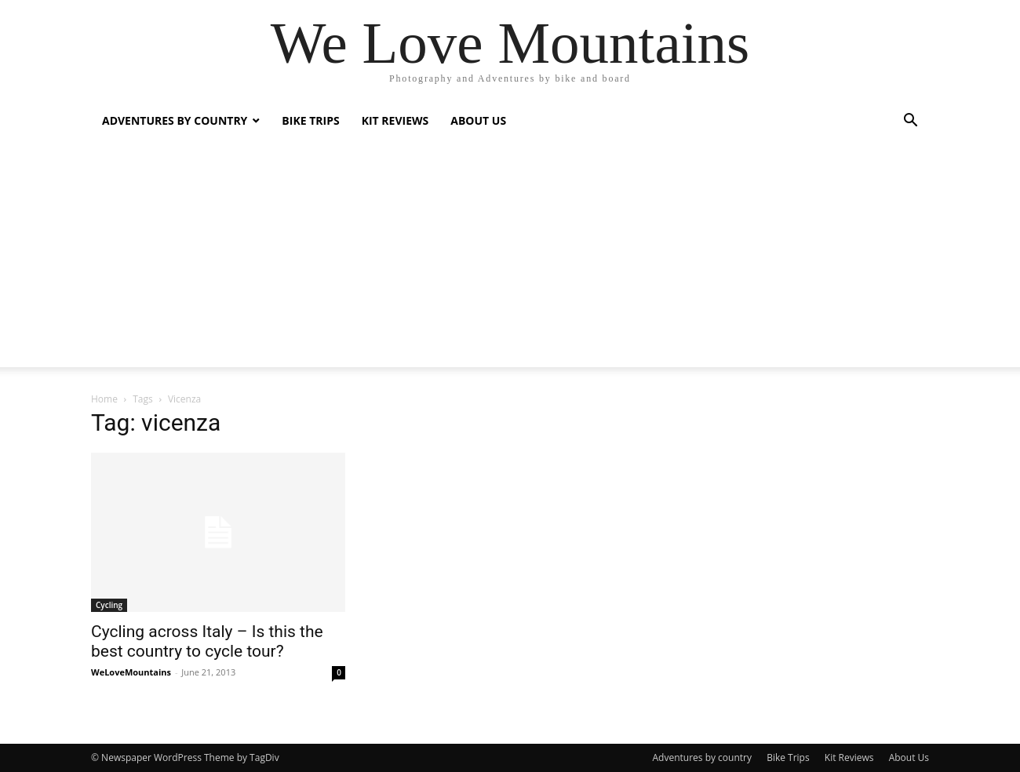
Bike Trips (310, 120)
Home (104, 399)
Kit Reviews (395, 120)
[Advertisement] (510, 257)
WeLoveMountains (131, 672)
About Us (478, 120)
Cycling (109, 604)
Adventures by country (174, 120)
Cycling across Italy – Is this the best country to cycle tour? (207, 641)
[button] (910, 122)
